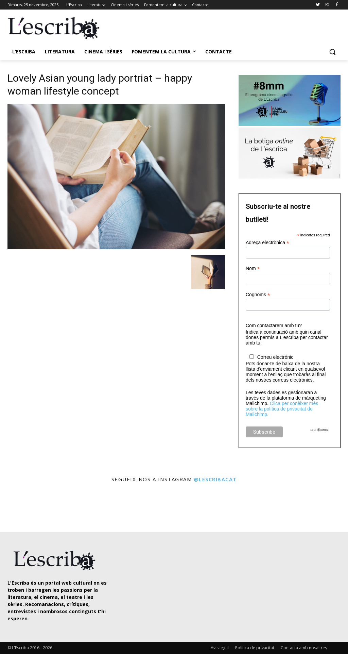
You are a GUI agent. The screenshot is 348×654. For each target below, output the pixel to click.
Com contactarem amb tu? (274, 325)
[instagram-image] (20, 508)
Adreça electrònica (267, 242)
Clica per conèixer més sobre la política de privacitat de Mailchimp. (282, 409)
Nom (253, 268)
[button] (332, 52)
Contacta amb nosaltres (304, 648)
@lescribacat (215, 479)
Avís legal (220, 648)
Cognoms (258, 294)
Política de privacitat (254, 648)
